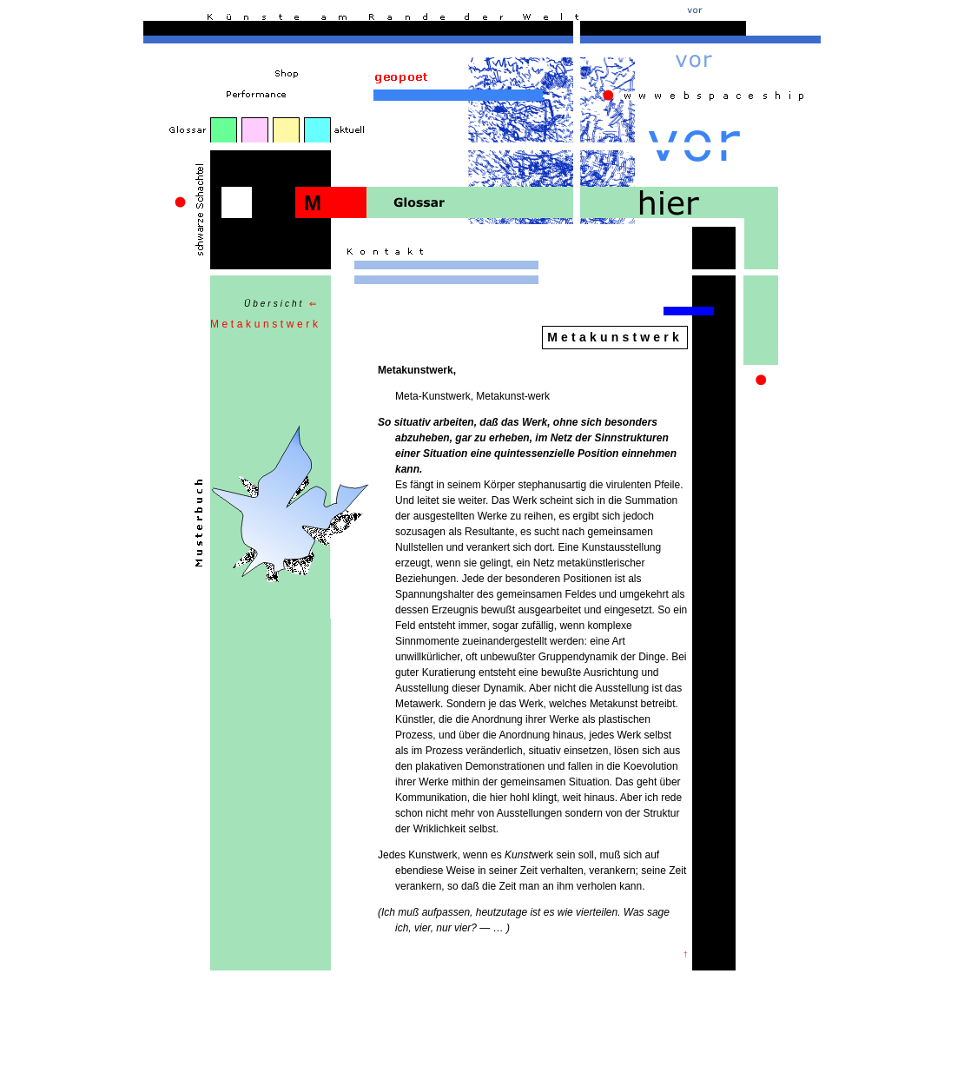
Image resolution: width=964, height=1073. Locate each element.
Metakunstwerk (265, 324)
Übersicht (281, 303)
